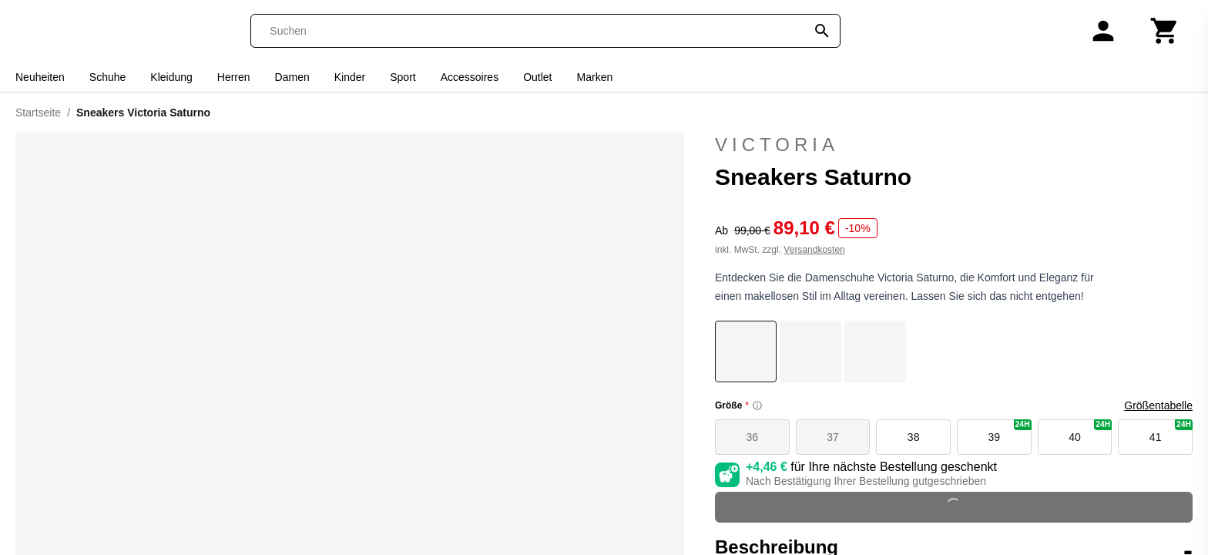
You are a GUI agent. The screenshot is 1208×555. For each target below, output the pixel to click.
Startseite (38, 112)
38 (914, 437)
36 (753, 437)
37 (833, 437)
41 (1171, 431)
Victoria (954, 144)
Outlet (537, 77)
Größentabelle (1158, 405)
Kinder (349, 77)
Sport (402, 77)
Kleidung (171, 77)
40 (1090, 431)
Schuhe (107, 77)
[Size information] (757, 405)
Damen (292, 77)
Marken (595, 77)
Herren (233, 77)
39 (1010, 431)
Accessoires (469, 77)
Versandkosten (814, 249)
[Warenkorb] (1164, 30)
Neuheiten (40, 77)
